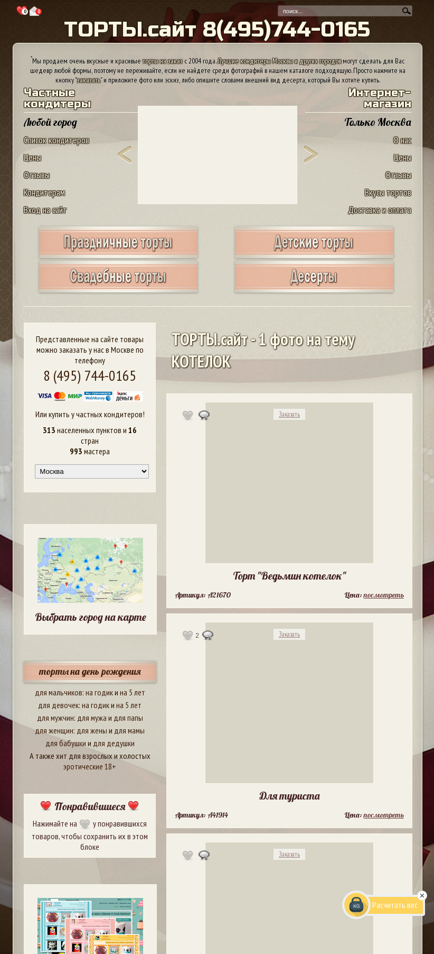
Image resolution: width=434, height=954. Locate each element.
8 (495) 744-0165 (89, 375)
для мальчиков (58, 692)
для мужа (92, 717)
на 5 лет (132, 692)
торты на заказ (163, 61)
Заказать (289, 414)
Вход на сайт (45, 210)
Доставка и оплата (379, 210)
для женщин (54, 730)
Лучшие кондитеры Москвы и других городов (279, 61)
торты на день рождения (90, 671)
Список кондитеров (56, 140)
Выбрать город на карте (90, 616)
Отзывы (37, 175)
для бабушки (65, 743)
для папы (128, 717)
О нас (402, 140)
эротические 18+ (89, 766)
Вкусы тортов (388, 192)
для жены (92, 730)
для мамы (129, 730)
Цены (32, 157)
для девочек (58, 705)
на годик (99, 692)
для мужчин (55, 717)
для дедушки (114, 743)
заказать (88, 80)
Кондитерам (44, 192)
